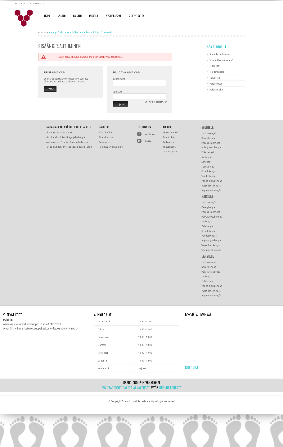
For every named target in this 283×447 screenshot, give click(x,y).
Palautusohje (216, 89)
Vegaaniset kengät (211, 190)
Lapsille (207, 256)
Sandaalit (206, 162)
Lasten (61, 15)
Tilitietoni (214, 66)
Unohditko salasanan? (221, 60)
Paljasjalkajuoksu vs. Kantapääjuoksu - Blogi (69, 146)
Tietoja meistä (170, 132)
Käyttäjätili (216, 46)
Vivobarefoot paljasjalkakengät (126, 387)
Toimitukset (169, 137)
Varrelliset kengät (211, 185)
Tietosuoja (168, 142)
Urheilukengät (209, 171)
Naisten (77, 15)
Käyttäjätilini (105, 132)
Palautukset (215, 83)
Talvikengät (207, 166)
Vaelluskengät (209, 176)
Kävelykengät (208, 138)
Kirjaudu (20, 4)
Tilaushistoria (216, 72)
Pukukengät (207, 152)
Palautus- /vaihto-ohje (111, 146)
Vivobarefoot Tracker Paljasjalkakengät (67, 142)
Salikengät (207, 157)
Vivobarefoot (113, 15)
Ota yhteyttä (170, 151)
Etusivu (42, 32)
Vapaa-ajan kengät (211, 181)
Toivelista (214, 77)
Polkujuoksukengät (211, 147)
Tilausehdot (169, 146)
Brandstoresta (170, 387)
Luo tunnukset (36, 4)
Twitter (148, 141)
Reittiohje (191, 367)
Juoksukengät (208, 133)
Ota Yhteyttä (136, 15)
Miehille (207, 127)
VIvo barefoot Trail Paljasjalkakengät (66, 137)
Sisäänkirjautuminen (220, 54)
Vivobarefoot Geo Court (59, 132)
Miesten (93, 15)
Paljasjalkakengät (210, 143)
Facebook (150, 134)
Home (47, 15)
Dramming (26, 18)
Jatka (50, 89)
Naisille (207, 196)
